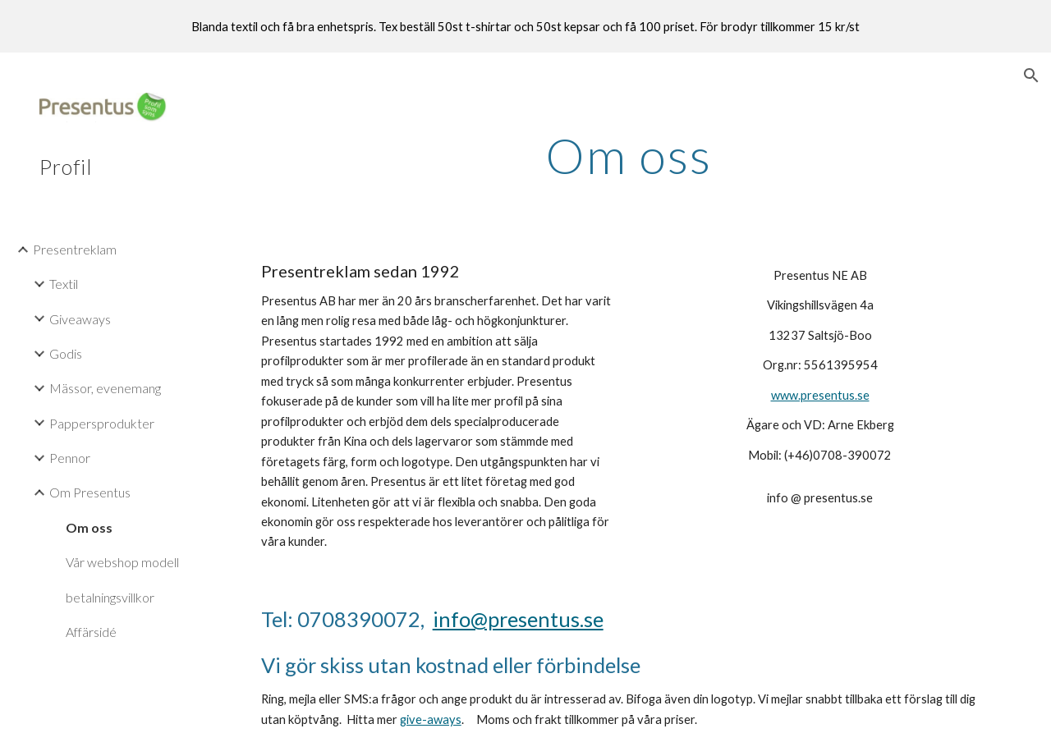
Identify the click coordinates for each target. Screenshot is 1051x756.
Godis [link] (65, 353)
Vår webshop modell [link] (122, 562)
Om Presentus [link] (90, 492)
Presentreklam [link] (75, 249)
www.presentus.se (820, 395)
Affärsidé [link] (91, 631)
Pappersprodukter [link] (101, 423)
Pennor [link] (69, 457)
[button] (1031, 75)
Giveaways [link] (80, 319)
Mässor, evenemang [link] (105, 388)
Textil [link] (63, 283)
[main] (629, 155)
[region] (525, 26)
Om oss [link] (89, 527)
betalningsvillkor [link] (110, 597)
